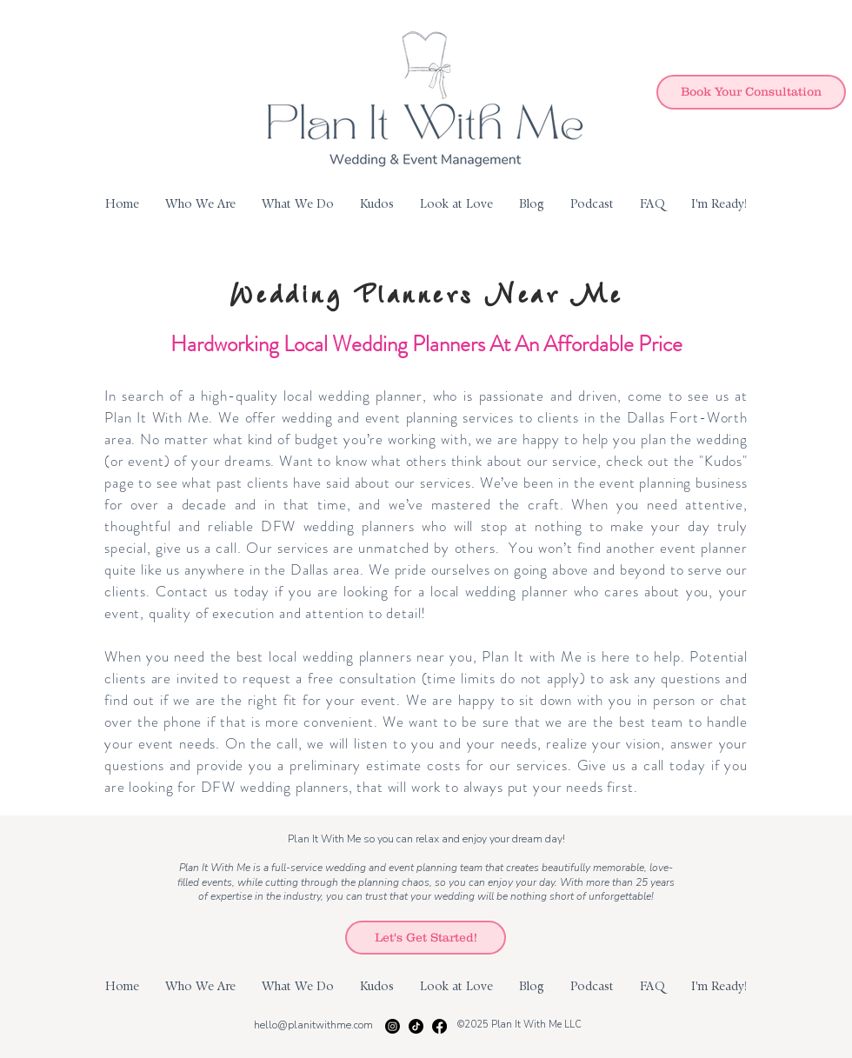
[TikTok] (416, 1026)
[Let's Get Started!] (425, 938)
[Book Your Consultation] (751, 92)
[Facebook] (439, 1026)
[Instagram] (392, 1026)
